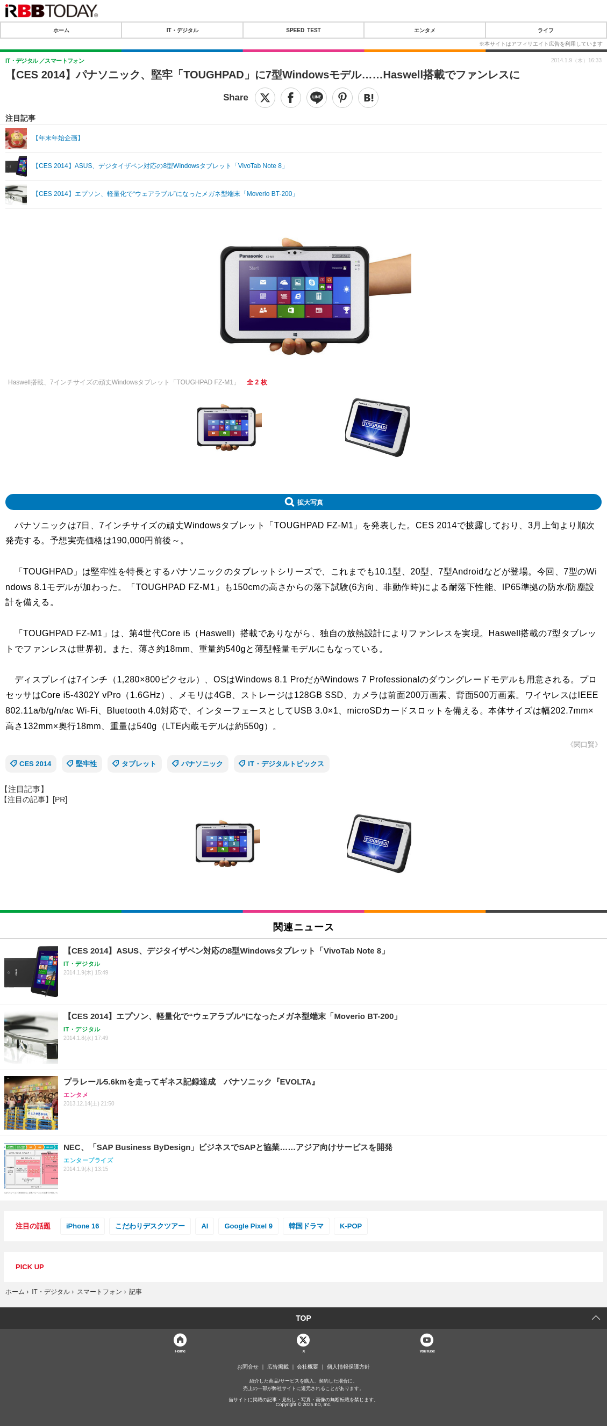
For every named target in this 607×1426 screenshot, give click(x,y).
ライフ (546, 30)
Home (180, 1350)
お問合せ (248, 1367)
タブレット (139, 764)
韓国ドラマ (306, 1226)
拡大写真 (310, 502)
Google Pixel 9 (248, 1226)
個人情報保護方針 (348, 1367)
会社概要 (307, 1367)
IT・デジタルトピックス (286, 764)
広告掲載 (278, 1367)
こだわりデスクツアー (150, 1226)
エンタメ (424, 30)
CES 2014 (35, 764)
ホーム (61, 30)
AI (204, 1226)
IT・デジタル (182, 30)
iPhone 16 (82, 1226)
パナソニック (202, 764)
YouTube (427, 1350)
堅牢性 (86, 764)
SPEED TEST (303, 30)
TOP (303, 1318)
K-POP (351, 1226)
